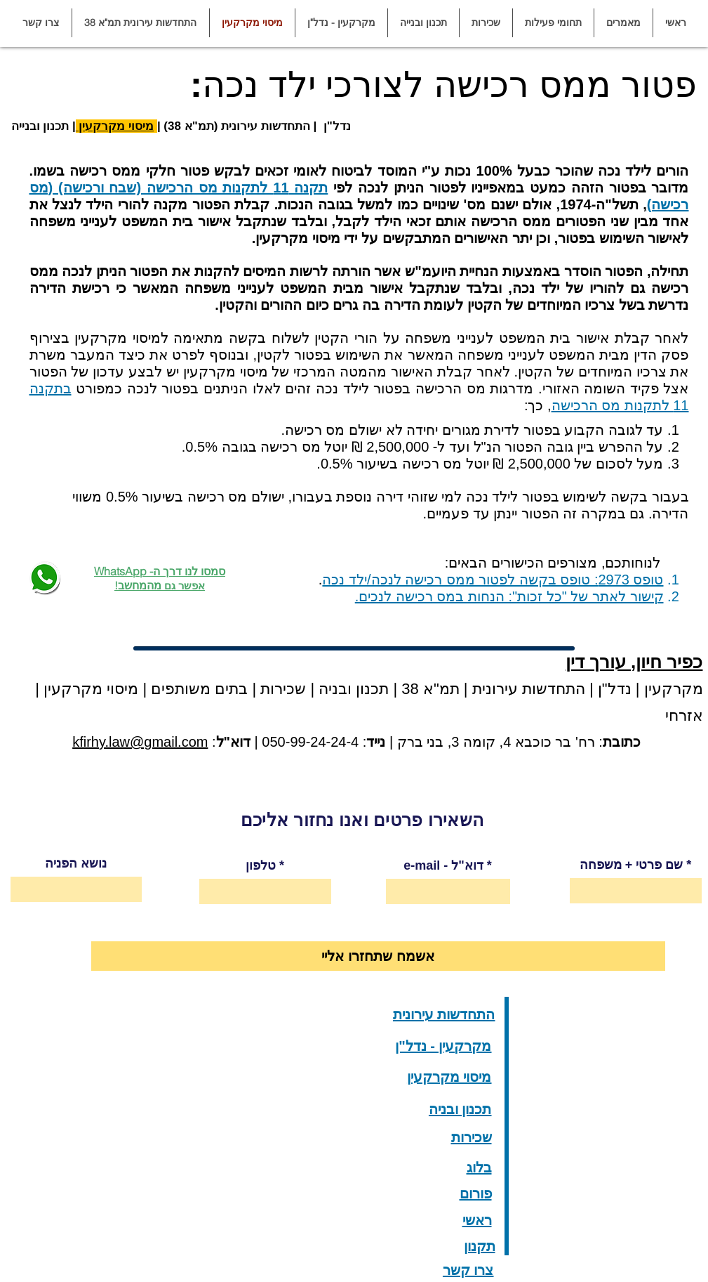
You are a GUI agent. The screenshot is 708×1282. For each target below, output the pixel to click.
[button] (623, 22)
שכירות (283, 689)
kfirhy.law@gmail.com (140, 742)
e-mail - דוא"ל (443, 865)
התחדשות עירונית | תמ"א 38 (491, 689)
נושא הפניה (76, 863)
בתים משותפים (199, 689)
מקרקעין (673, 689)
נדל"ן (613, 689)
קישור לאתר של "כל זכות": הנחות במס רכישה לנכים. (509, 596)
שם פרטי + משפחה (631, 864)
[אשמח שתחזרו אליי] (378, 956)
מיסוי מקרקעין (115, 126)
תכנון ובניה (354, 689)
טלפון (261, 865)
